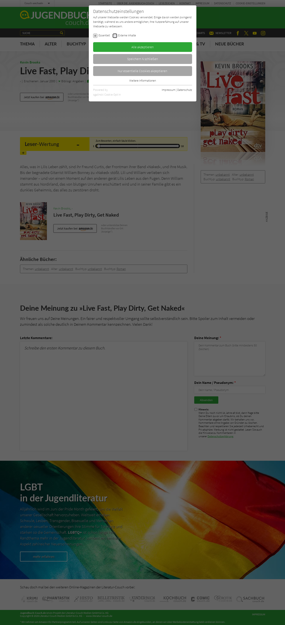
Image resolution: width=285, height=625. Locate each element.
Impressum (168, 90)
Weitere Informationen (142, 80)
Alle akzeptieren (142, 47)
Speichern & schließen (142, 59)
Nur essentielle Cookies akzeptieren (142, 71)
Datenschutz (184, 90)
